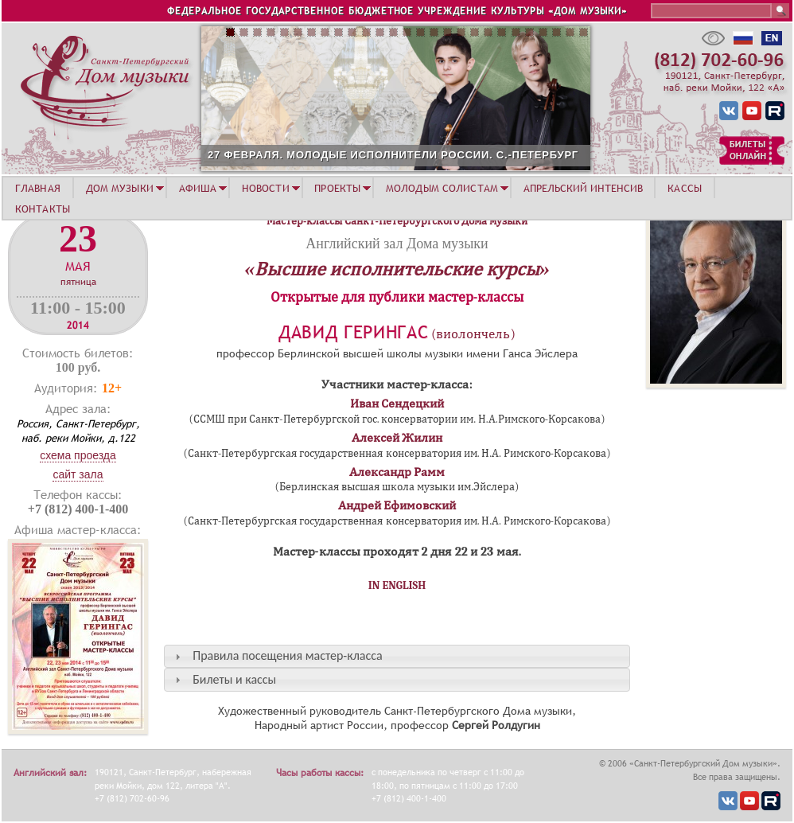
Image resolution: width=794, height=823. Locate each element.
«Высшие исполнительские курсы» (396, 269)
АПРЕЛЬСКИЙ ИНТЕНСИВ (583, 188)
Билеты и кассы (234, 679)
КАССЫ (685, 188)
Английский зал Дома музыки (397, 244)
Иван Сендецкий (397, 403)
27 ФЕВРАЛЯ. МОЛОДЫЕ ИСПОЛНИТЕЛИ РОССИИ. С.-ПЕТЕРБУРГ (393, 155)
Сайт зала (78, 474)
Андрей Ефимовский (397, 505)
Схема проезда (78, 455)
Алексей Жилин (397, 438)
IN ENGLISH (397, 585)
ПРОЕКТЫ (337, 188)
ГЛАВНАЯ (37, 188)
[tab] (397, 656)
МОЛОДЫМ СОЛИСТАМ (442, 188)
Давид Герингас (353, 332)
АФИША (198, 188)
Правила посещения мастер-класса (287, 655)
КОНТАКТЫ (42, 208)
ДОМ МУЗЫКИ (120, 188)
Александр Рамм (397, 472)
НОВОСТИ (266, 188)
